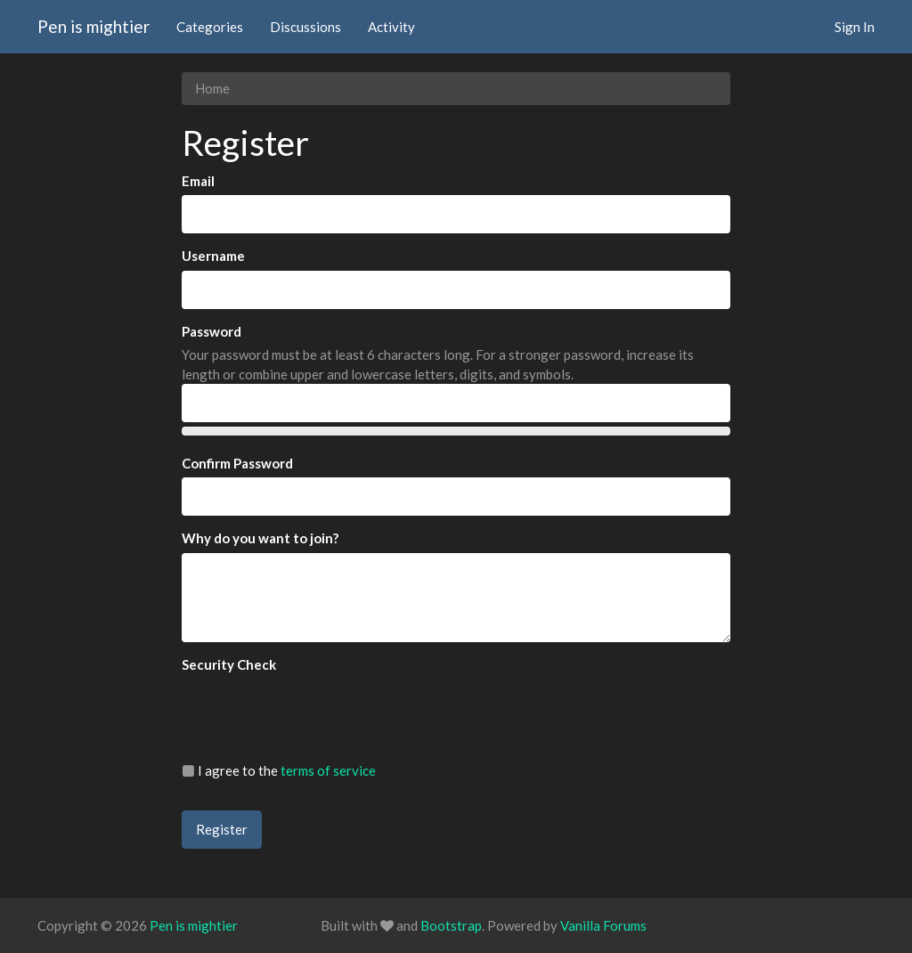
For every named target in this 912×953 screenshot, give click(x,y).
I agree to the (279, 770)
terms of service (328, 770)
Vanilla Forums (603, 925)
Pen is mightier (93, 26)
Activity (391, 27)
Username (213, 256)
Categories (209, 27)
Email (198, 181)
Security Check (229, 664)
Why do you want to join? (260, 538)
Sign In (855, 27)
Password (211, 331)
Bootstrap (451, 925)
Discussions (305, 27)
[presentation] (317, 713)
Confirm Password (237, 463)
